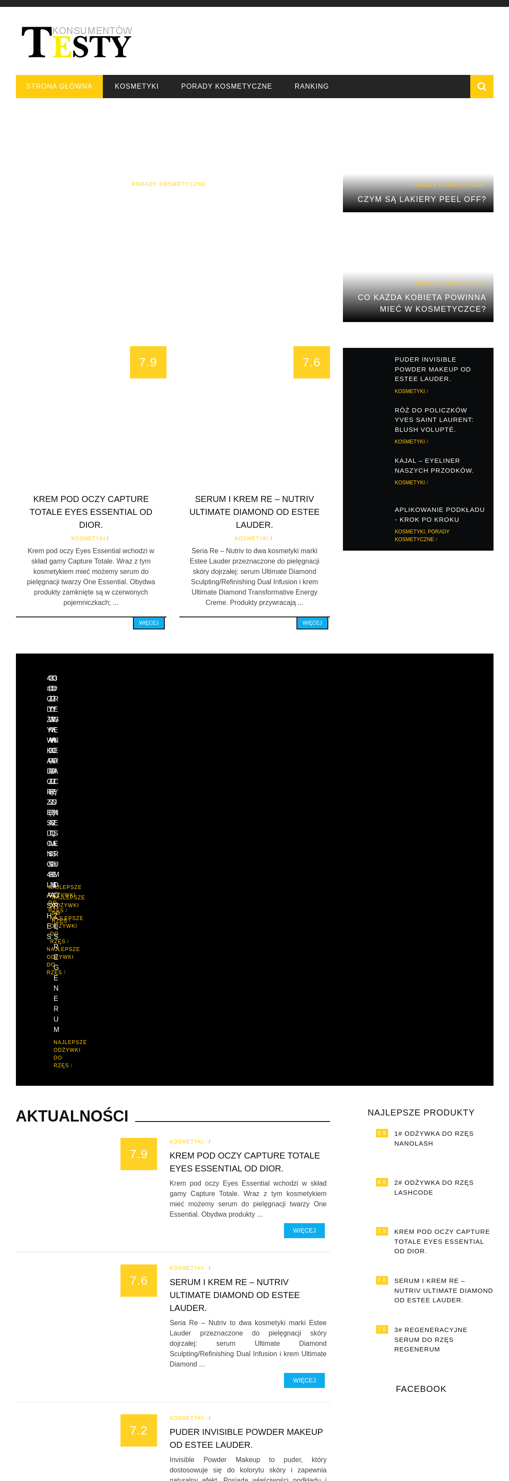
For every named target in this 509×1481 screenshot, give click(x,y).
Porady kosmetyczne (226, 86)
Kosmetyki (137, 86)
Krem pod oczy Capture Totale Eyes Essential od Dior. (91, 512)
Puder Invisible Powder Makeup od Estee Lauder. (433, 369)
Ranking (312, 86)
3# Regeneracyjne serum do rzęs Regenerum (431, 1114)
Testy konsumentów (412, 1469)
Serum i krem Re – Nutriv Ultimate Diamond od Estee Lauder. (254, 512)
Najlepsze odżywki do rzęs (101, 802)
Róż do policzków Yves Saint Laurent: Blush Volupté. (434, 419)
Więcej (148, 623)
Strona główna (59, 86)
